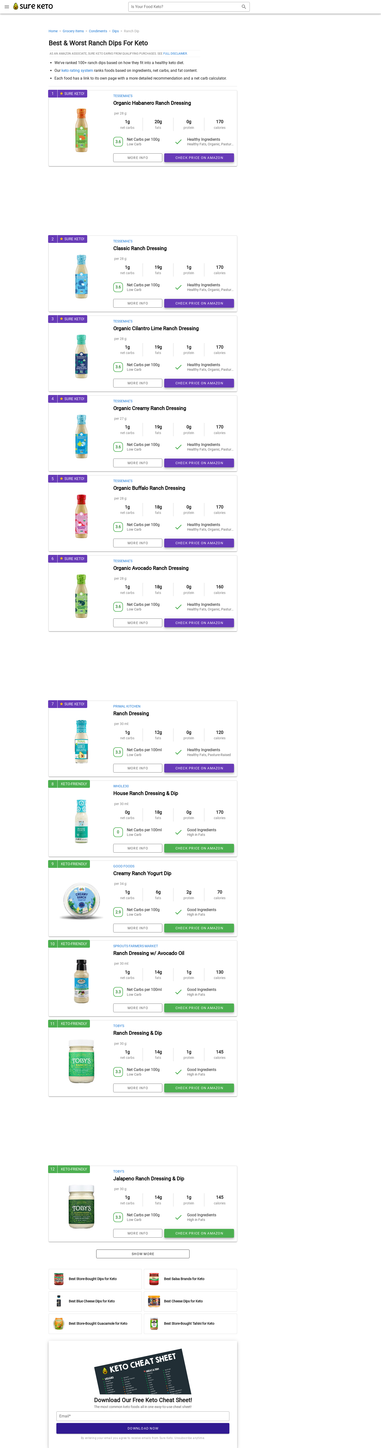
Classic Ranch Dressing (140, 248)
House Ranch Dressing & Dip (145, 793)
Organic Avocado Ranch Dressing (151, 568)
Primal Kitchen (126, 706)
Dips (116, 31)
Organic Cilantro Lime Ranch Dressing (156, 328)
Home (53, 31)
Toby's (118, 1026)
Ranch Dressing (131, 713)
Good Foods (123, 866)
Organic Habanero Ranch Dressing (152, 103)
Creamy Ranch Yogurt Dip (142, 873)
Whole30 (121, 786)
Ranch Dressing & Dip (137, 1033)
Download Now (143, 1428)
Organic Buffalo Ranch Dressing (149, 488)
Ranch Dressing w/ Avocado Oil (148, 953)
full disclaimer (175, 53)
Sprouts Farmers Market (135, 946)
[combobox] (189, 7)
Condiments (98, 31)
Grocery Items (74, 31)
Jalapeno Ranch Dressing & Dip (148, 1179)
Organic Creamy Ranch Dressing (149, 408)
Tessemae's (122, 96)
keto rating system (77, 70)
